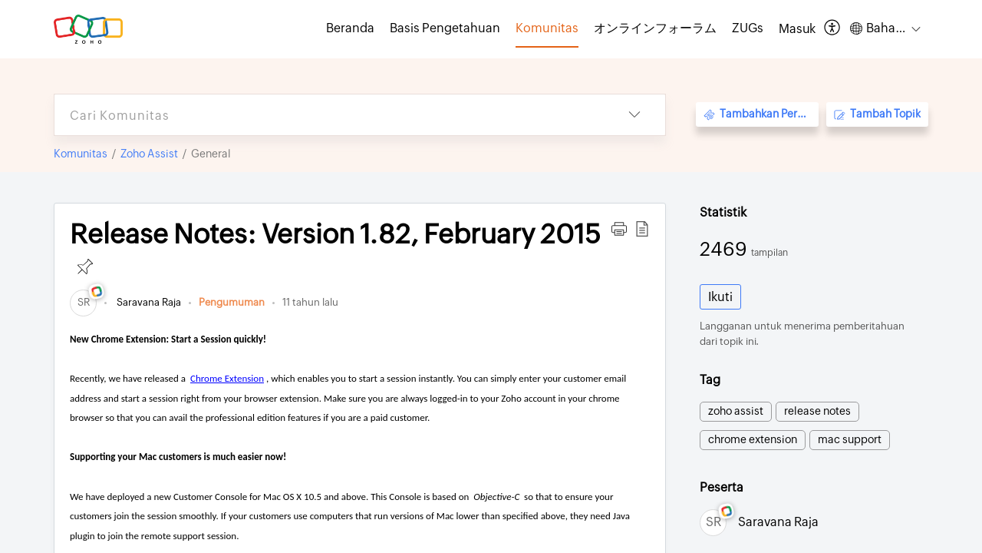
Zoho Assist (149, 153)
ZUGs (747, 28)
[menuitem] (797, 29)
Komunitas (80, 153)
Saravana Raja (147, 302)
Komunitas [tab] (547, 28)
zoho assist (735, 411)
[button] (619, 229)
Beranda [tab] (350, 28)
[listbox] (634, 114)
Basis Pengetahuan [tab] (445, 28)
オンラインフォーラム (655, 28)
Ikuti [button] (720, 297)
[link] (83, 302)
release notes (817, 411)
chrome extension (752, 439)
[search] (329, 114)
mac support (849, 439)
